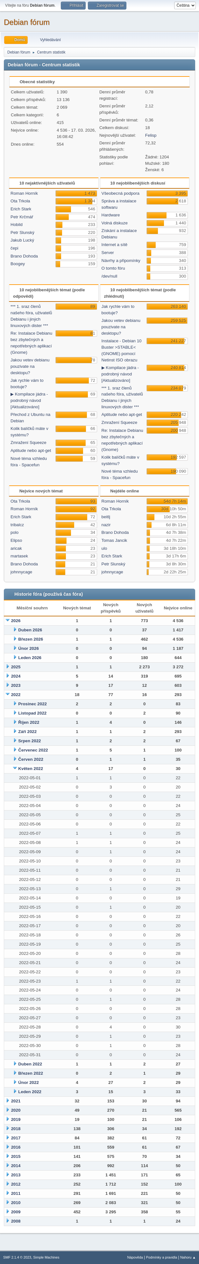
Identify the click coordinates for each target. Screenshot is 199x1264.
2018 (16, 1128)
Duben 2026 (30, 630)
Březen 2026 (30, 639)
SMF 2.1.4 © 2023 (17, 1257)
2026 (16, 620)
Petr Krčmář (22, 216)
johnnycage (21, 572)
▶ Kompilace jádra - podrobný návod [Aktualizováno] (29, 400)
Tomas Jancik (114, 540)
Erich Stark (21, 209)
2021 (16, 1101)
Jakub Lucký (22, 240)
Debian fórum (27, 22)
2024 (16, 676)
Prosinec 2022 (32, 703)
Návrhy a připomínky (121, 260)
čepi (14, 248)
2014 (16, 1165)
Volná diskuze (115, 223)
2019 (16, 1119)
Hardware (111, 215)
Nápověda (135, 1257)
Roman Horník (24, 193)
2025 (16, 667)
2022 (16, 694)
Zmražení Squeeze (28, 442)
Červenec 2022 (33, 750)
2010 (16, 1202)
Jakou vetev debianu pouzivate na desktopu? (30, 366)
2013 (16, 1175)
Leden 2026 (29, 657)
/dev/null (109, 276)
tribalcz (17, 524)
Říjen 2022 (28, 722)
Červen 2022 (30, 759)
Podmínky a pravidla (161, 1257)
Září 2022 (27, 731)
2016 (16, 1147)
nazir (106, 524)
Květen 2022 (30, 768)
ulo (104, 548)
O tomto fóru (113, 268)
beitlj (106, 516)
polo (14, 532)
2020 (16, 1110)
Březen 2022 (30, 1073)
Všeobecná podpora (120, 193)
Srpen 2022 (29, 740)
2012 (16, 1184)
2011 (16, 1193)
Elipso (16, 540)
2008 (16, 1221)
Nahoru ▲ (188, 1257)
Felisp (151, 135)
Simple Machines (46, 1257)
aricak (16, 548)
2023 (16, 685)
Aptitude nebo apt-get (31, 450)
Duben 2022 (30, 1064)
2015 (16, 1156)
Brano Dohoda (24, 256)
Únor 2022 (28, 1082)
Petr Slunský (22, 232)
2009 (16, 1212)
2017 (16, 1138)
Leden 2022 (29, 1091)
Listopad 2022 (32, 713)
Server (108, 252)
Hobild (17, 224)
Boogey (18, 263)
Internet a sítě (115, 244)
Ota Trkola (20, 201)
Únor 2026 (28, 648)
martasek (19, 556)
